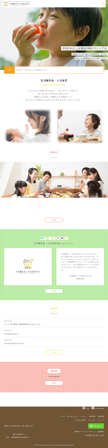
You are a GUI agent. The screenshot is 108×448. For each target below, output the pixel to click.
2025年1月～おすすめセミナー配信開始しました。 (32, 70)
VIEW (54, 220)
